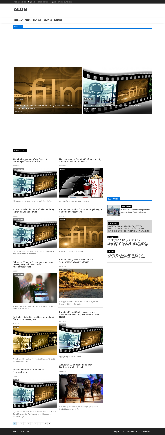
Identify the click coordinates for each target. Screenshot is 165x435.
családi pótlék (42, 2)
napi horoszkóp (20, 2)
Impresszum (119, 431)
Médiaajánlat (132, 431)
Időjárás (53, 2)
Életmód (58, 20)
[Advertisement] (82, 47)
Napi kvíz (31, 2)
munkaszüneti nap (65, 2)
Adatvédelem (145, 431)
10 (46, 424)
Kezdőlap (18, 20)
